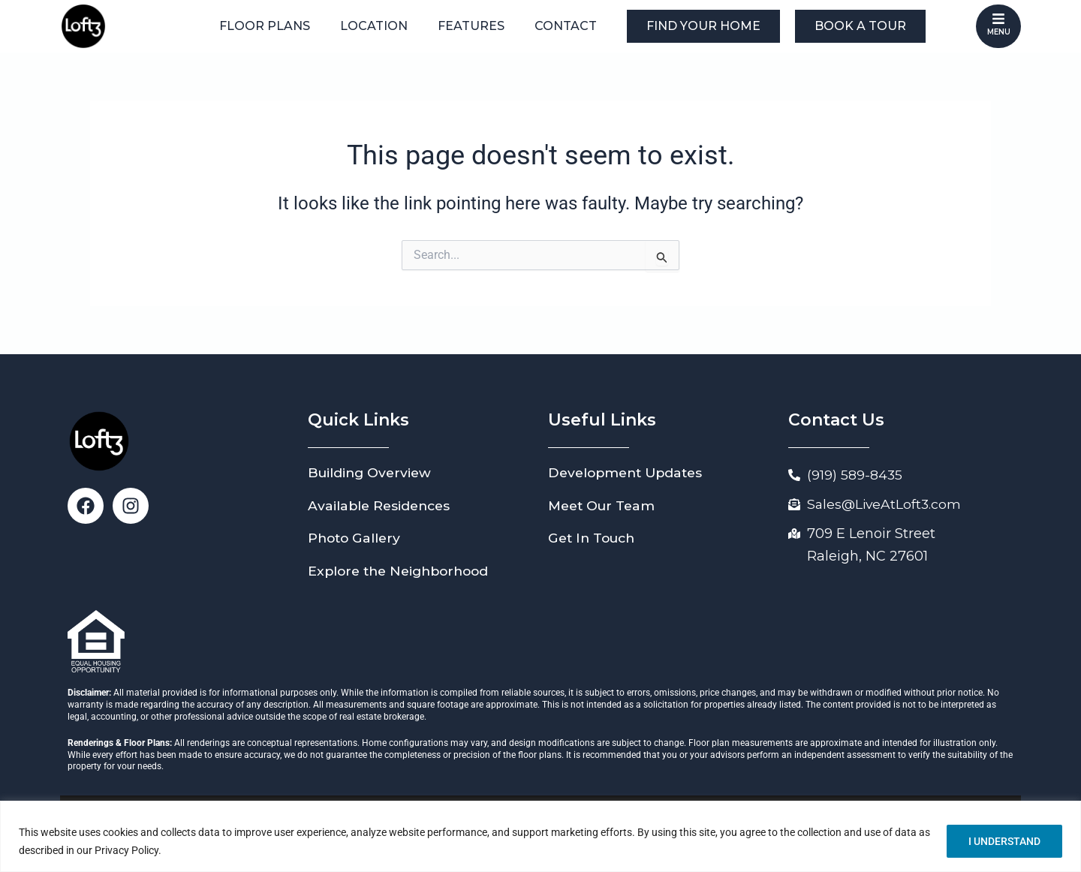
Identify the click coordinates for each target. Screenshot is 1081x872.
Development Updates (629, 473)
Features (471, 26)
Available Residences (381, 506)
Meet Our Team (604, 506)
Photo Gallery (356, 538)
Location (374, 26)
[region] (540, 836)
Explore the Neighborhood (403, 571)
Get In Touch (594, 538)
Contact (565, 26)
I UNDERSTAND (1004, 841)
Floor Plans (264, 26)
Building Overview (371, 473)
